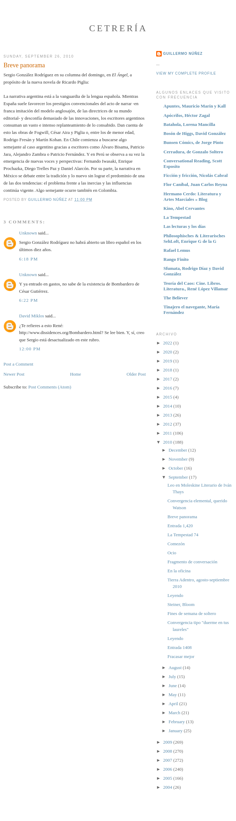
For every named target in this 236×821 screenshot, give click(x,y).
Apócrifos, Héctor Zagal (186, 115)
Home (75, 374)
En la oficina (178, 570)
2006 (168, 769)
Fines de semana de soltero (191, 613)
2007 (168, 760)
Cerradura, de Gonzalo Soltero (193, 151)
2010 (168, 442)
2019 (168, 361)
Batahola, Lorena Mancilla (189, 124)
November (179, 459)
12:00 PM (30, 348)
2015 (168, 397)
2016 (168, 388)
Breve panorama (182, 516)
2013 (168, 415)
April (174, 703)
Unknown (28, 233)
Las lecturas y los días (184, 226)
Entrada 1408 (179, 647)
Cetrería (118, 28)
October (176, 468)
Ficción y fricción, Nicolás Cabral (195, 175)
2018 (168, 370)
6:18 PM (28, 259)
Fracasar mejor (180, 656)
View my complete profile (186, 73)
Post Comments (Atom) (49, 387)
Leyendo (175, 595)
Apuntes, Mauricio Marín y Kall (194, 106)
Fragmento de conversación (192, 561)
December (178, 450)
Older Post (136, 374)
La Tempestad (177, 217)
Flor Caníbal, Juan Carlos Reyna (195, 184)
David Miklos (31, 315)
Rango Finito (176, 259)
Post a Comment (18, 364)
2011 (168, 433)
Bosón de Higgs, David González (194, 133)
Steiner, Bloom (180, 604)
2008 (168, 751)
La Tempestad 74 (182, 534)
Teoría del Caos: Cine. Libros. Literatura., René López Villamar (195, 286)
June (173, 685)
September (179, 477)
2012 (168, 424)
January (176, 730)
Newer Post (13, 374)
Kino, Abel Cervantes (184, 208)
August (176, 667)
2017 (168, 379)
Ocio (171, 552)
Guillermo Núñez (183, 53)
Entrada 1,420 (180, 525)
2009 (168, 742)
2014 (168, 406)
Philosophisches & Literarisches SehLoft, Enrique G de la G (194, 238)
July (173, 676)
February (177, 721)
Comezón (176, 543)
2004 (168, 787)
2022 (168, 342)
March (175, 712)
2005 (168, 778)
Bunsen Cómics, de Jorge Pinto (193, 142)
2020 (168, 351)
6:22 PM (28, 300)
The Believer (175, 297)
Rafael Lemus (176, 250)
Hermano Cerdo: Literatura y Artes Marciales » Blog (192, 196)
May (173, 694)
